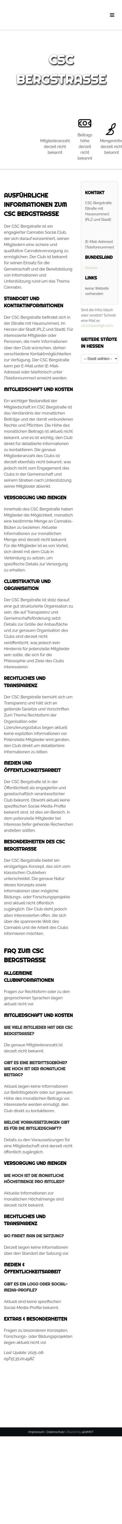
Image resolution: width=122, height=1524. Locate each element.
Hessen (91, 268)
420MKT (88, 1432)
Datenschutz (56, 1432)
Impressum (36, 1432)
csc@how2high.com (97, 325)
